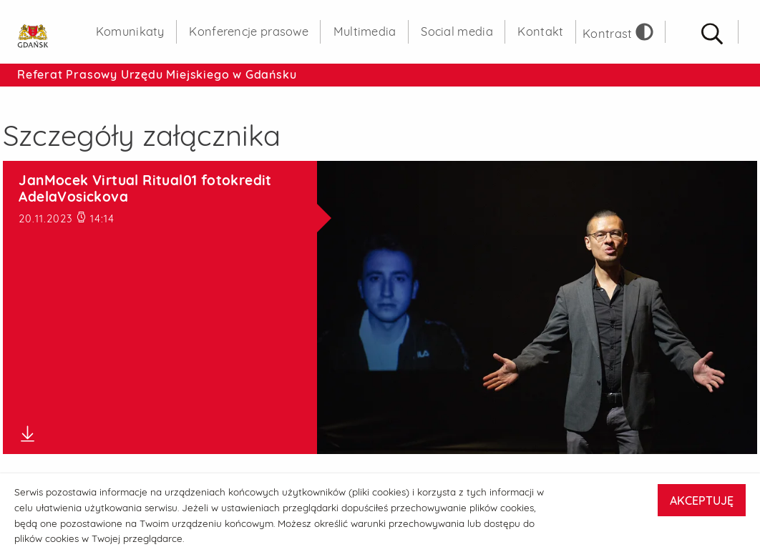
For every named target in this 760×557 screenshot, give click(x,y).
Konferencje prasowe (248, 31)
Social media (457, 31)
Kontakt (540, 31)
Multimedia (364, 31)
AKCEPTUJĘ (702, 500)
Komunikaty (130, 31)
